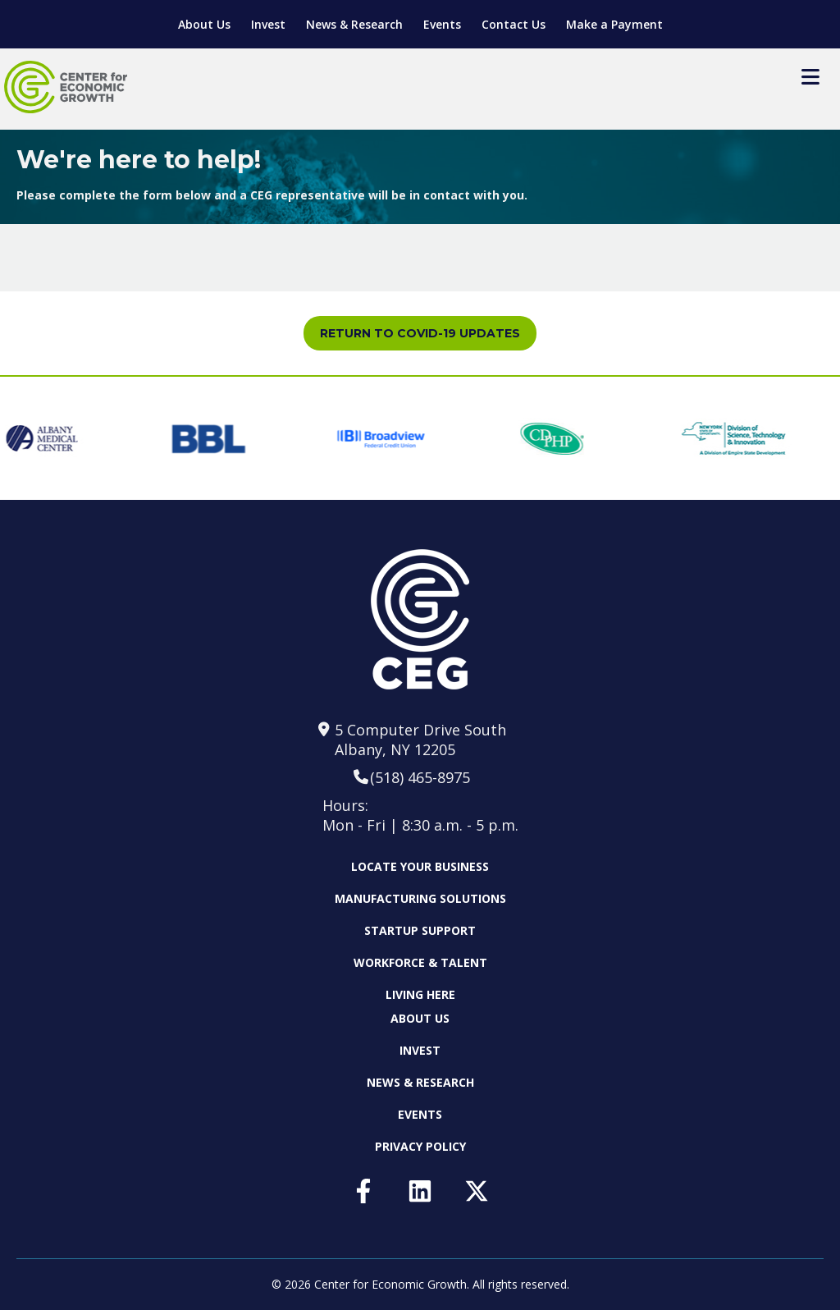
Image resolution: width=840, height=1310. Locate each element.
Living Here (420, 994)
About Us (204, 24)
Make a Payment (614, 24)
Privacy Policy (420, 1146)
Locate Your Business (420, 866)
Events (442, 24)
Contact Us (514, 24)
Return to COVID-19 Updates (420, 333)
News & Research (354, 24)
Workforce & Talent (420, 962)
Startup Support (420, 930)
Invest (268, 24)
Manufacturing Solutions (420, 898)
